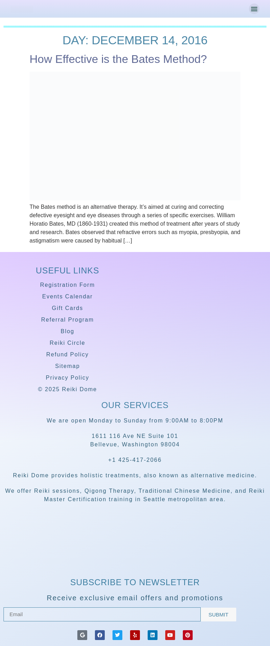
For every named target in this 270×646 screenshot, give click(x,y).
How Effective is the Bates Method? (118, 59)
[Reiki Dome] (135, 555)
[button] (254, 9)
